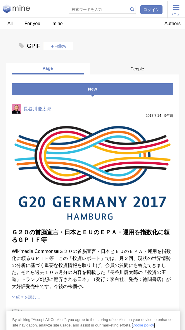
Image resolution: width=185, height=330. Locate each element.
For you (32, 23)
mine (58, 23)
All (10, 23)
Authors (173, 23)
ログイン (151, 9)
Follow (60, 46)
